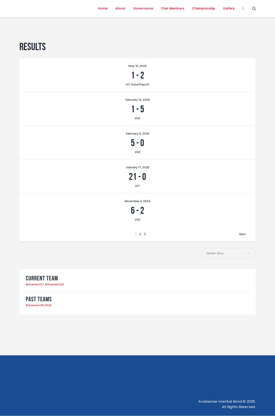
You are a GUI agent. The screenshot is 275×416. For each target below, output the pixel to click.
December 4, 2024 (137, 201)
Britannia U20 (54, 284)
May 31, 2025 (137, 66)
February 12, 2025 (137, 100)
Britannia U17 (35, 284)
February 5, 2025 (137, 133)
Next (242, 234)
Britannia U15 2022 (39, 305)
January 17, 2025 (137, 167)
